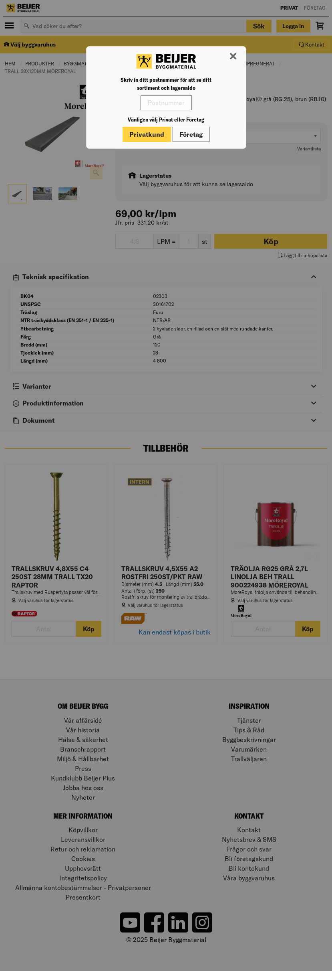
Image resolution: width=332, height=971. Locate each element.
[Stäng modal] (233, 56)
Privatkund (146, 134)
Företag (191, 134)
